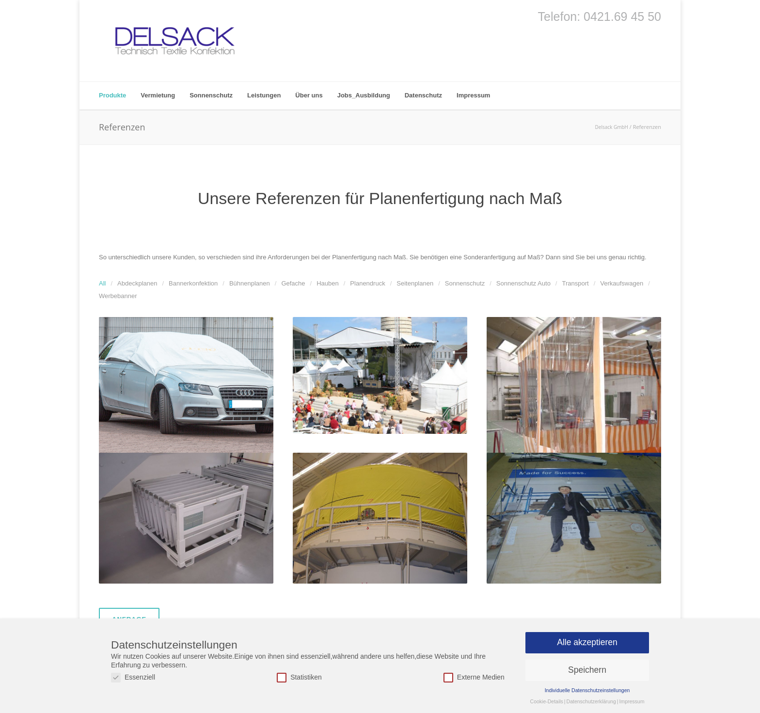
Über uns (308, 95)
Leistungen (264, 95)
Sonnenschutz (211, 95)
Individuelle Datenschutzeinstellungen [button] (587, 690)
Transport (575, 283)
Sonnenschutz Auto (523, 283)
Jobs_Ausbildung (363, 95)
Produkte (112, 95)
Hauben (328, 283)
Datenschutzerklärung (591, 701)
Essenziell (133, 677)
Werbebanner (118, 296)
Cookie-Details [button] (546, 701)
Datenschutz (423, 95)
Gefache (293, 283)
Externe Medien (474, 677)
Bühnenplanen (249, 283)
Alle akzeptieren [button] (587, 642)
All (102, 283)
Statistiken (299, 677)
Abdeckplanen (137, 283)
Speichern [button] (587, 670)
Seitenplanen (414, 283)
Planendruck (367, 283)
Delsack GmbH (611, 127)
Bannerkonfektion (193, 283)
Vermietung (158, 95)
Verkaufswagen (621, 283)
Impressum (473, 95)
